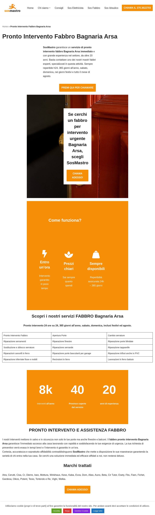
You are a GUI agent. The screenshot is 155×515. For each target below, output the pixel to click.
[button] (50, 6)
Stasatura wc (113, 497)
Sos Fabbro (94, 6)
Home (30, 6)
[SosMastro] (12, 8)
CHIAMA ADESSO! (77, 131)
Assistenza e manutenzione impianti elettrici (77, 458)
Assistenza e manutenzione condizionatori (128, 458)
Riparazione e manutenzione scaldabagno (128, 475)
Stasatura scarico (115, 491)
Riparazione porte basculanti (17, 480)
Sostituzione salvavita (65, 491)
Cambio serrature (11, 469)
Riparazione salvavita (65, 480)
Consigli (59, 6)
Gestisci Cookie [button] (81, 511)
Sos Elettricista (76, 6)
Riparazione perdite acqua (120, 486)
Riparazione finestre (13, 475)
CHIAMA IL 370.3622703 (137, 8)
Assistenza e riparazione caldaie (123, 463)
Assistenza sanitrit (115, 469)
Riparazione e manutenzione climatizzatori (128, 480)
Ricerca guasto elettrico (66, 469)
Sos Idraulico (34, 10)
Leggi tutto (97, 511)
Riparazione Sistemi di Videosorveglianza (76, 486)
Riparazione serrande (13, 486)
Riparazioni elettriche (65, 475)
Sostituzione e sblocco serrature (19, 497)
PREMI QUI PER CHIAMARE (77, 69)
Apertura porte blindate (14, 463)
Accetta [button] (56, 511)
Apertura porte (10, 458)
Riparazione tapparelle (14, 491)
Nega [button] (67, 511)
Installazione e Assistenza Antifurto (72, 463)
